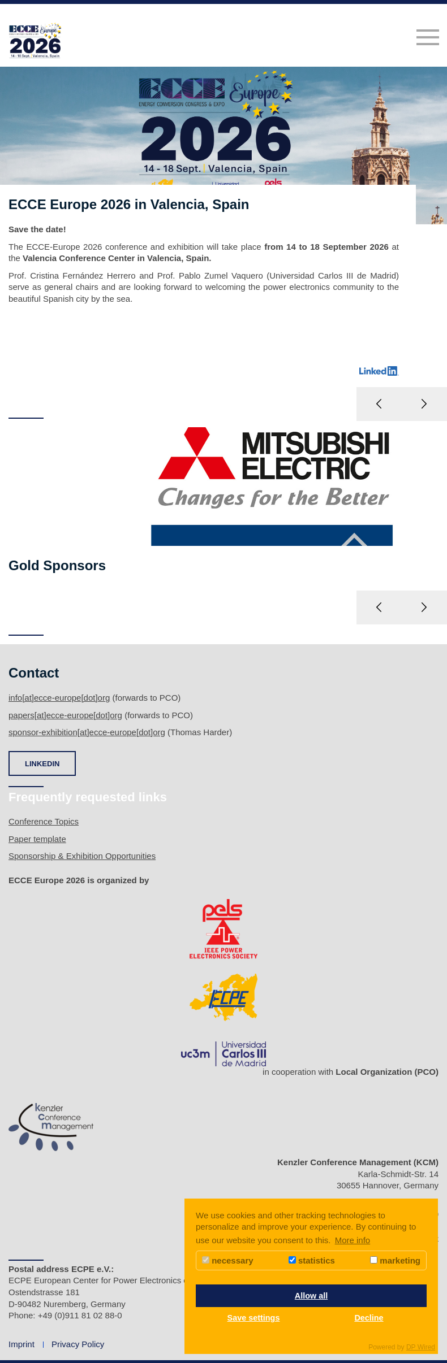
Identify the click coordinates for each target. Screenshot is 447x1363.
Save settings (253, 1317)
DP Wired (420, 1347)
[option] (223, 243)
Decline (368, 1317)
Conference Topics (43, 821)
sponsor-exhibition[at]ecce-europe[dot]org (86, 732)
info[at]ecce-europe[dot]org (59, 697)
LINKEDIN (42, 763)
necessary (227, 1260)
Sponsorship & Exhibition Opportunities (82, 856)
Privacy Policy (77, 1344)
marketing (395, 1260)
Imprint (21, 1344)
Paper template (37, 839)
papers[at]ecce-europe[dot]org (65, 715)
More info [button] (353, 1240)
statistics (312, 1260)
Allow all (311, 1295)
